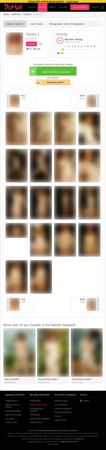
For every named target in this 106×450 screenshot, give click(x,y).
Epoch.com (80, 439)
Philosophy (35, 415)
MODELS (52, 7)
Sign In (95, 7)
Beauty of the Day (13, 415)
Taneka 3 (32, 34)
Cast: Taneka (36, 24)
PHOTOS (42, 7)
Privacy (58, 416)
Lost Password (61, 404)
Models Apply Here (38, 404)
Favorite (31, 44)
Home (6, 14)
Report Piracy (61, 420)
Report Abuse (36, 422)
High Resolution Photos (12, 405)
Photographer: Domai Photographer (67, 24)
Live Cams (9, 418)
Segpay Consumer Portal (69, 442)
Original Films (11, 401)
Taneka (26, 14)
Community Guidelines (40, 418)
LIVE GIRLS (63, 7)
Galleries (16, 14)
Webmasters (35, 401)
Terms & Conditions (63, 412)
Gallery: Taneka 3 (14, 24)
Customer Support (63, 408)
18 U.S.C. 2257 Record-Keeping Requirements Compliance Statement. (53, 430)
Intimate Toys (11, 422)
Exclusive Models (12, 411)
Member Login (61, 401)
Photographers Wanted (36, 409)
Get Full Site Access (52, 71)
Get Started (79, 7)
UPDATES (32, 7)
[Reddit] (84, 401)
